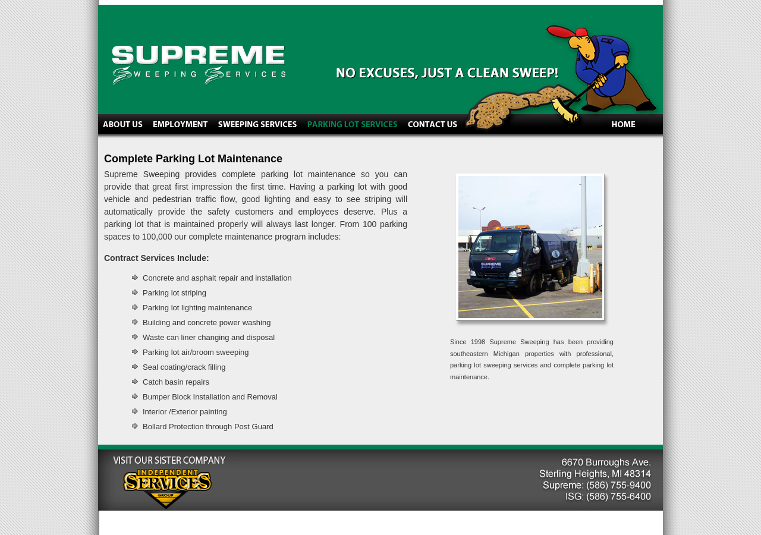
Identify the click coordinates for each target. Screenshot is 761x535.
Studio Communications (166, 522)
